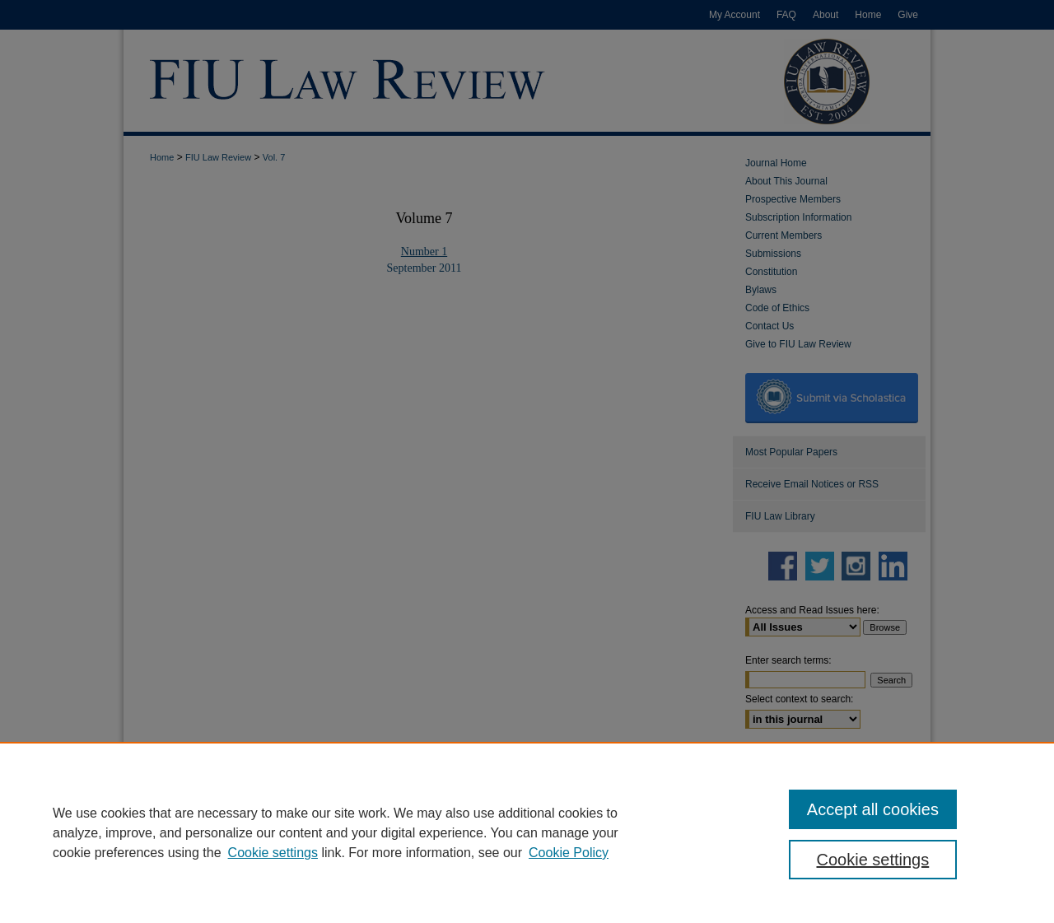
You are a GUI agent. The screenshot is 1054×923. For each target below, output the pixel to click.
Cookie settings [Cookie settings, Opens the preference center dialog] (873, 860)
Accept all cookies (873, 809)
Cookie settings (273, 853)
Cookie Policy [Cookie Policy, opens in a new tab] (569, 853)
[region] (527, 832)
